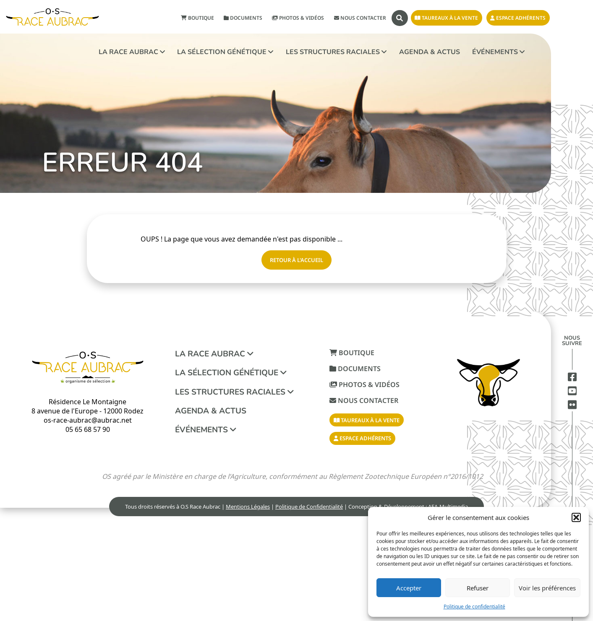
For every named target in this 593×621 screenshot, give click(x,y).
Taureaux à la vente (446, 17)
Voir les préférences (547, 588)
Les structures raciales (336, 52)
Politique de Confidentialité (309, 506)
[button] (576, 517)
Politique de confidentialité (474, 606)
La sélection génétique (225, 52)
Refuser (478, 588)
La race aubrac (132, 52)
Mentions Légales (248, 506)
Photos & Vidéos (298, 17)
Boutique (197, 17)
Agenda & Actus (429, 52)
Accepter (408, 588)
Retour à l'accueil (296, 260)
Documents (243, 17)
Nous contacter (360, 17)
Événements (498, 52)
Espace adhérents (518, 17)
